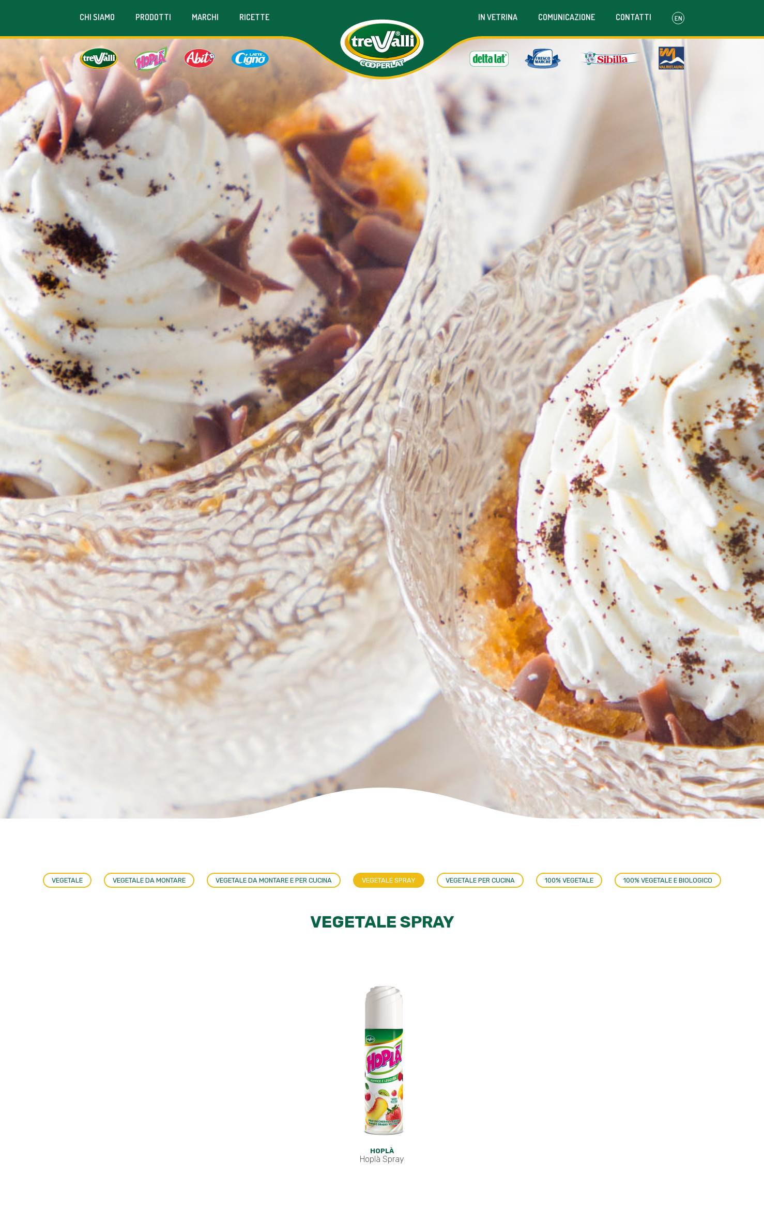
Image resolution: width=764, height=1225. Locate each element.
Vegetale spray (389, 880)
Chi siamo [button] (97, 17)
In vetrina (497, 17)
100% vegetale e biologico (667, 880)
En (678, 18)
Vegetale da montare (149, 880)
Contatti (633, 17)
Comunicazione (566, 17)
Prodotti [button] (153, 17)
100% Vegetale (569, 880)
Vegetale (67, 880)
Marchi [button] (205, 17)
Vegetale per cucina (480, 880)
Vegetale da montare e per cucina (274, 880)
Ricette (254, 17)
